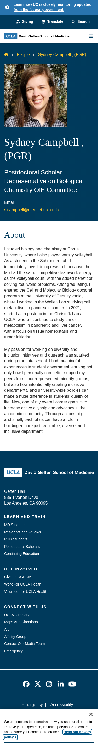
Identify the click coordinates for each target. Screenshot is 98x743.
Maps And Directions (21, 622)
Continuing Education (21, 553)
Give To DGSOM (17, 577)
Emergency (13, 651)
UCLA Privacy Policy (47, 714)
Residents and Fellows (22, 532)
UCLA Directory (16, 615)
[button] (52, 22)
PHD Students (15, 539)
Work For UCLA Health (22, 584)
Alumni (9, 629)
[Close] (91, 720)
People (23, 54)
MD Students (14, 525)
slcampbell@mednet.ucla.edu (31, 209)
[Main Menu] (91, 36)
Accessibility (61, 704)
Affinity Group (15, 637)
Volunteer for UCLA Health (25, 591)
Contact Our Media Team (24, 644)
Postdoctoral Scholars (22, 546)
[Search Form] (80, 22)
